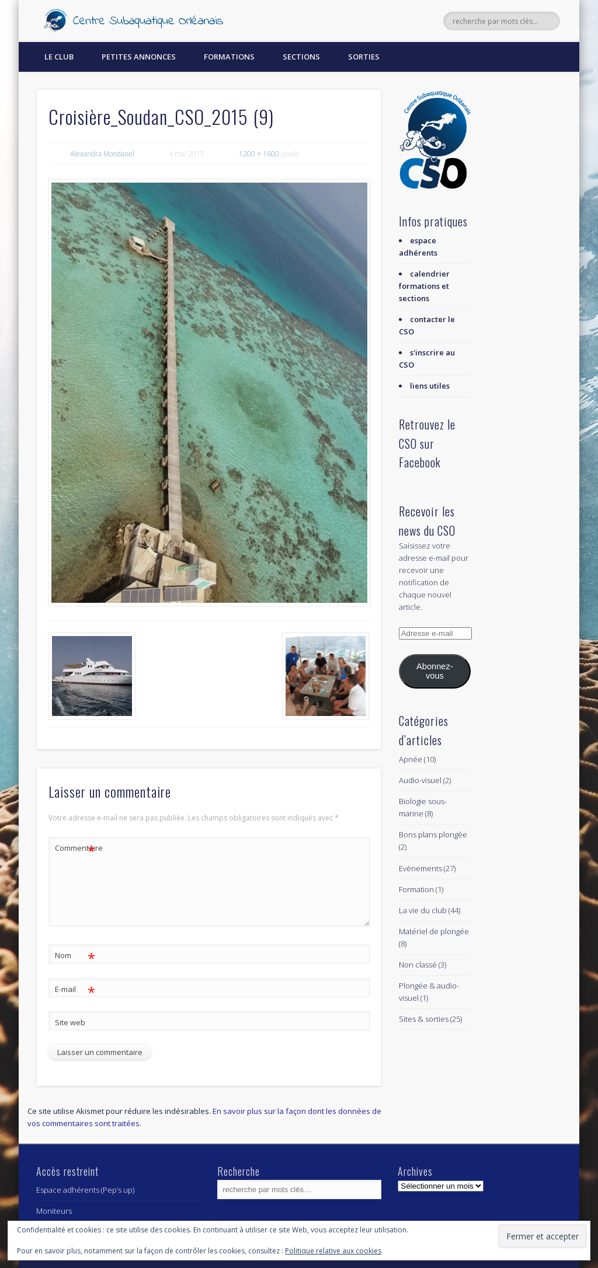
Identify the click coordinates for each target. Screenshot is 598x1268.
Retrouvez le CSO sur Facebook (427, 443)
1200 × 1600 (259, 154)
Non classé (418, 964)
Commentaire (75, 848)
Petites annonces (139, 56)
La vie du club (423, 910)
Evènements (420, 868)
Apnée (410, 759)
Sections (301, 56)
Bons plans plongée (433, 834)
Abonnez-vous (434, 671)
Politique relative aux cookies (333, 1251)
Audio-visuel (420, 780)
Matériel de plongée (434, 931)
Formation (416, 889)
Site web (70, 1022)
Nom (75, 955)
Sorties (364, 56)
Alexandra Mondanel (102, 154)
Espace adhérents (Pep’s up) (85, 1190)
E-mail (75, 989)
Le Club (59, 56)
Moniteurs (54, 1211)
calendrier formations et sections (424, 285)
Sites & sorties (423, 1019)
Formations (229, 56)
